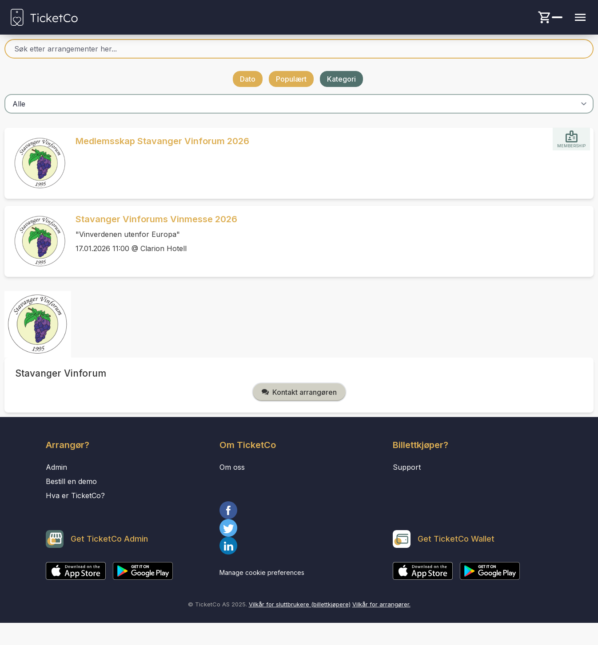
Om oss (232, 467)
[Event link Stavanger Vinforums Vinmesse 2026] (36, 241)
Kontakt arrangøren (299, 392)
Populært (291, 79)
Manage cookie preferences (261, 572)
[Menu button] (580, 17)
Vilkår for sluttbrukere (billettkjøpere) (300, 604)
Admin (56, 467)
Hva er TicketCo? (75, 495)
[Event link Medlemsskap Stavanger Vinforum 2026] (36, 163)
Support (407, 467)
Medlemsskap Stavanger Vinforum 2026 (162, 141)
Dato (247, 79)
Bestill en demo (71, 481)
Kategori (341, 79)
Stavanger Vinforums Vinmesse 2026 (156, 219)
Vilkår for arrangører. (381, 604)
